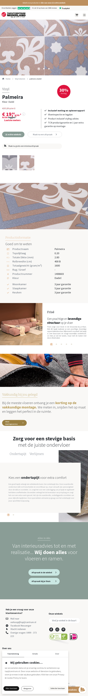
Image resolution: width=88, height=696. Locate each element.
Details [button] (35, 654)
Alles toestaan (11, 688)
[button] (44, 3)
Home (6, 79)
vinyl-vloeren (20, 79)
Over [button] (57, 654)
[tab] (38, 68)
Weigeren (27, 688)
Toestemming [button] (13, 654)
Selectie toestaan (58, 688)
